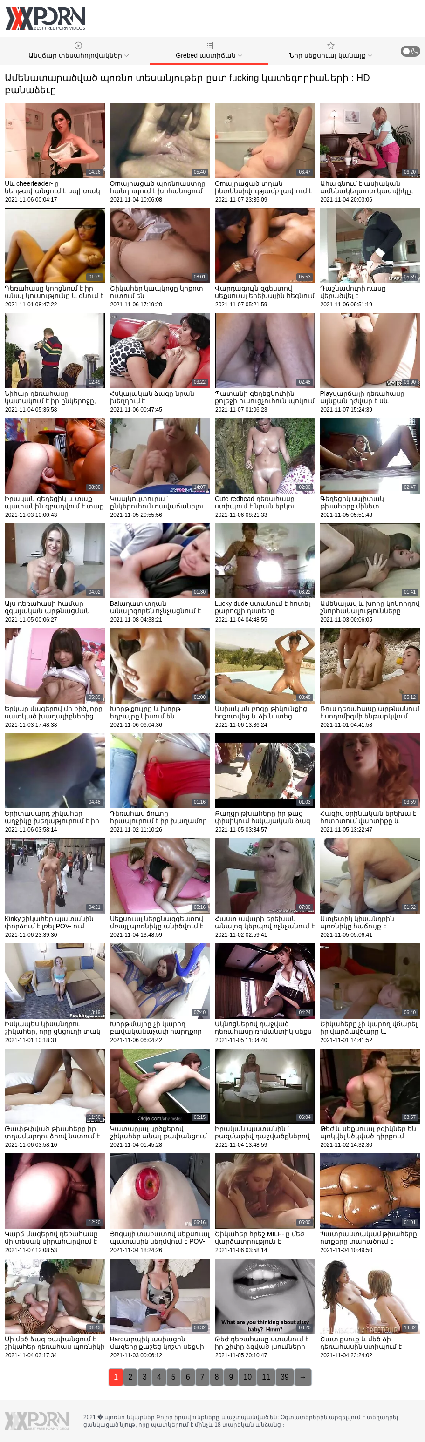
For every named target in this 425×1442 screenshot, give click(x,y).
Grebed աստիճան (209, 50)
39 (285, 1377)
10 (247, 1377)
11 (266, 1377)
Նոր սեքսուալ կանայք (330, 50)
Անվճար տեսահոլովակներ (78, 50)
